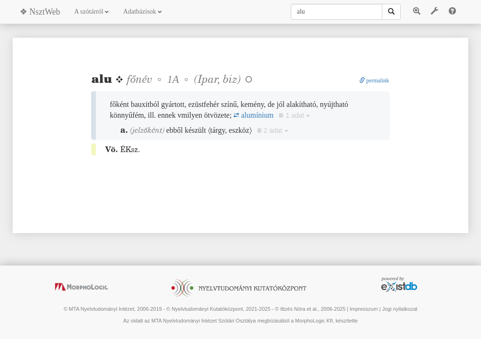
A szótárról (91, 11)
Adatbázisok (142, 11)
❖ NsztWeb (40, 11)
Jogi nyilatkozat (399, 309)
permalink (374, 80)
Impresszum (363, 309)
